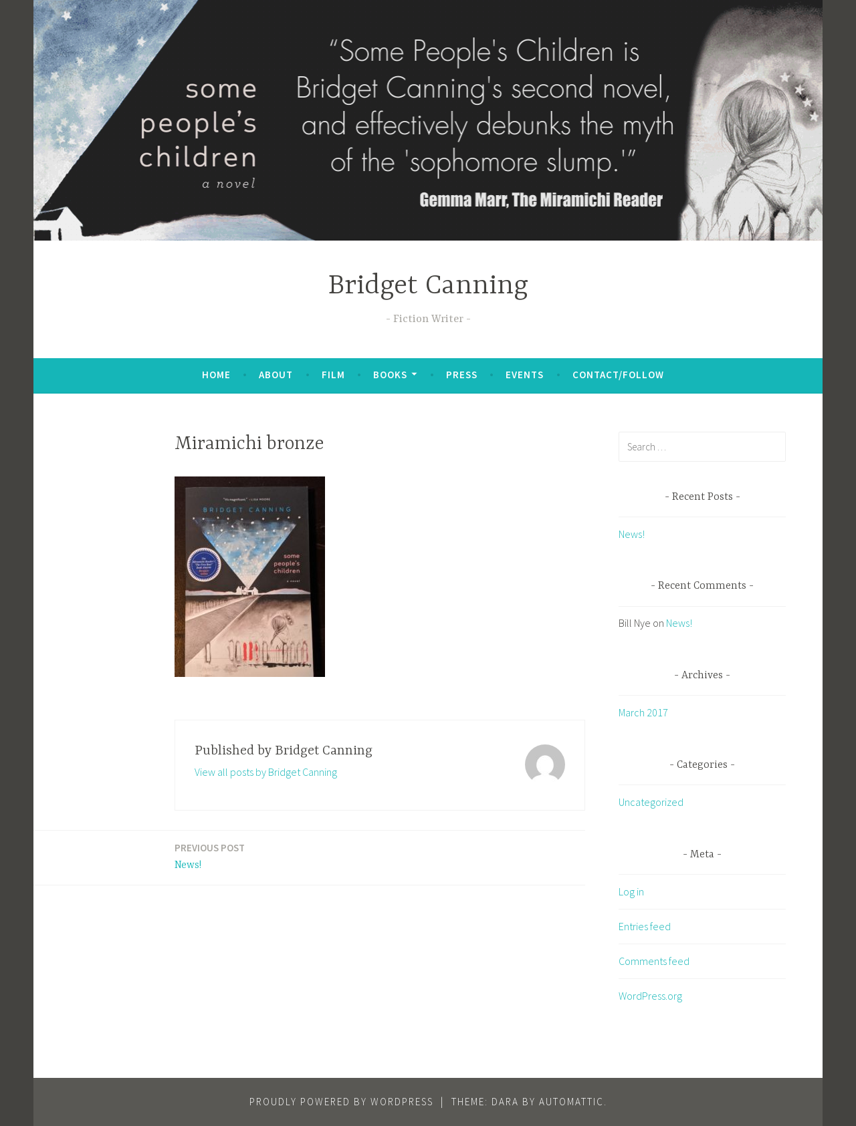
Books (390, 374)
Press (461, 374)
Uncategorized (651, 802)
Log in (631, 891)
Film (333, 374)
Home (216, 374)
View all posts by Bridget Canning (266, 772)
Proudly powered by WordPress (341, 1101)
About (276, 374)
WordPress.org (650, 995)
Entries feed (645, 926)
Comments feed (654, 961)
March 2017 (643, 712)
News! (210, 855)
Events (525, 374)
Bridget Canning (428, 286)
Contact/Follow (618, 374)
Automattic (571, 1101)
